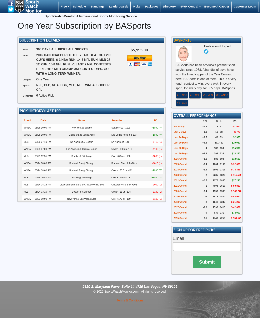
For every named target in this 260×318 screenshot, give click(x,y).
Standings (97, 6)
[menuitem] (64, 7)
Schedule (79, 6)
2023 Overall (180, 175)
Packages (151, 6)
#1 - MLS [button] (208, 95)
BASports (182, 40)
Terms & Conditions (130, 300)
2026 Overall (180, 159)
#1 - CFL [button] (195, 95)
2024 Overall (180, 169)
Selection (117, 120)
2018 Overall (180, 202)
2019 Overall (180, 196)
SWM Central (189, 6)
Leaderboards (118, 6)
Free (64, 6)
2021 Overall (180, 185)
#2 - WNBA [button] (222, 95)
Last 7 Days (180, 132)
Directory (169, 6)
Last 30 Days (181, 142)
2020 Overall (180, 191)
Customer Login (245, 6)
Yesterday (179, 126)
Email (178, 238)
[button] (11, 3)
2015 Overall (180, 218)
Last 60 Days (181, 148)
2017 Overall (180, 207)
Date (43, 120)
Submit (207, 262)
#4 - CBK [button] (182, 102)
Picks (137, 6)
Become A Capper (216, 6)
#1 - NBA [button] (182, 95)
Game (81, 120)
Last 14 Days (181, 137)
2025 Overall (180, 164)
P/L (156, 120)
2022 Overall (180, 180)
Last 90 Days (181, 153)
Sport (27, 120)
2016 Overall (180, 212)
